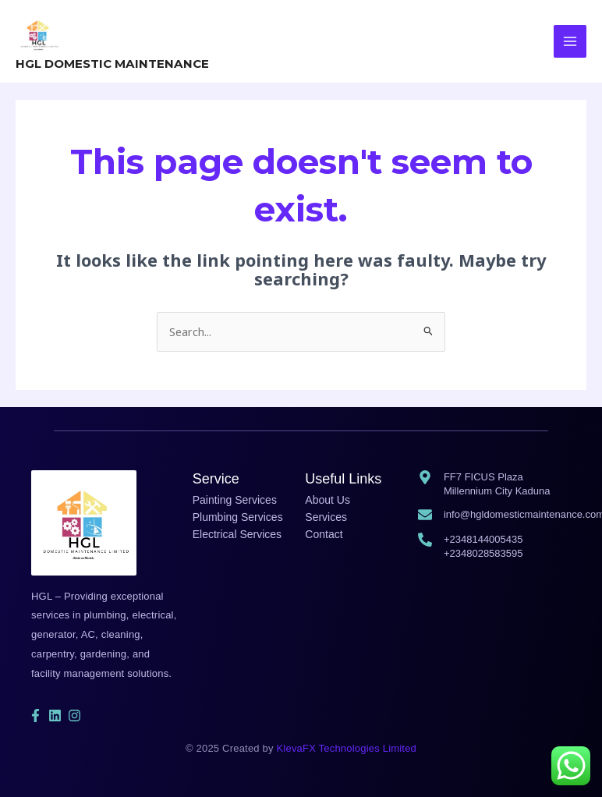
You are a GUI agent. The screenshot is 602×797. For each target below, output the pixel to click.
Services (326, 514)
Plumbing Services (238, 514)
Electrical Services (237, 531)
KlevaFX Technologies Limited (347, 744)
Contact (323, 531)
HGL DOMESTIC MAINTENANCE (110, 61)
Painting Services (235, 497)
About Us (327, 497)
